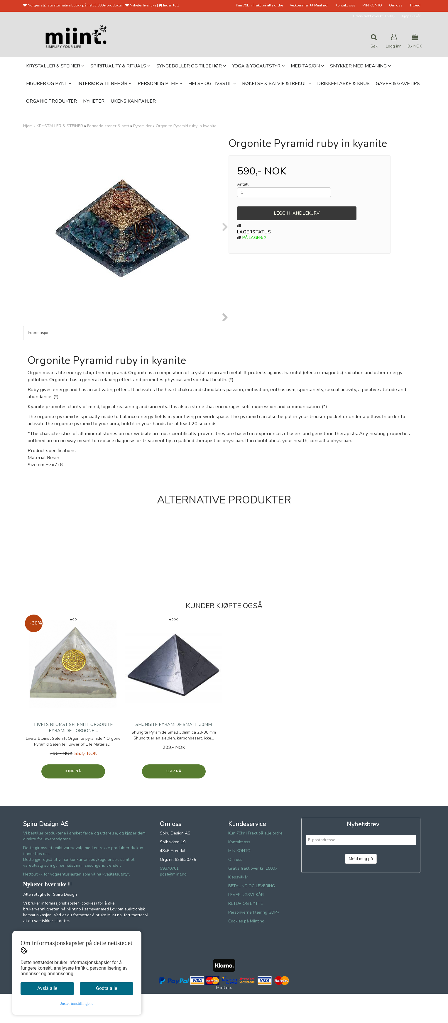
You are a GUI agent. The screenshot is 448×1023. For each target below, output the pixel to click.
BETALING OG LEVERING (251, 915)
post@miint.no (173, 903)
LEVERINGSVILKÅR (246, 924)
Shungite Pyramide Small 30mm (174, 754)
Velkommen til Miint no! (309, 5)
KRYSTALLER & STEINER (60, 126)
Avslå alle (47, 988)
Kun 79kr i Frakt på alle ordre (259, 5)
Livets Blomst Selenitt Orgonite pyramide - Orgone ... (73, 757)
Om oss (396, 5)
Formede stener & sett (108, 126)
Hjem (28, 126)
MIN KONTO (372, 5)
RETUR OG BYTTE (245, 933)
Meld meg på (361, 888)
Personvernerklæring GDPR (253, 941)
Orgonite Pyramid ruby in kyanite (186, 126)
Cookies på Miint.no (246, 950)
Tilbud (415, 5)
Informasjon (39, 362)
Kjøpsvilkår (411, 16)
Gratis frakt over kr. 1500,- (374, 16)
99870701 (169, 897)
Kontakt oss (345, 5)
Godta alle (106, 988)
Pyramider (142, 126)
